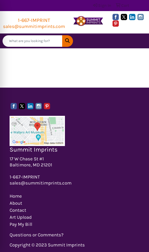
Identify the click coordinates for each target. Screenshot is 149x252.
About (16, 203)
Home (16, 196)
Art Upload (21, 217)
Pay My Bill (21, 224)
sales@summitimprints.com (34, 26)
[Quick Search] (32, 41)
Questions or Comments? (36, 235)
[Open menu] (139, 41)
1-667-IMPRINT (34, 20)
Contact (18, 210)
